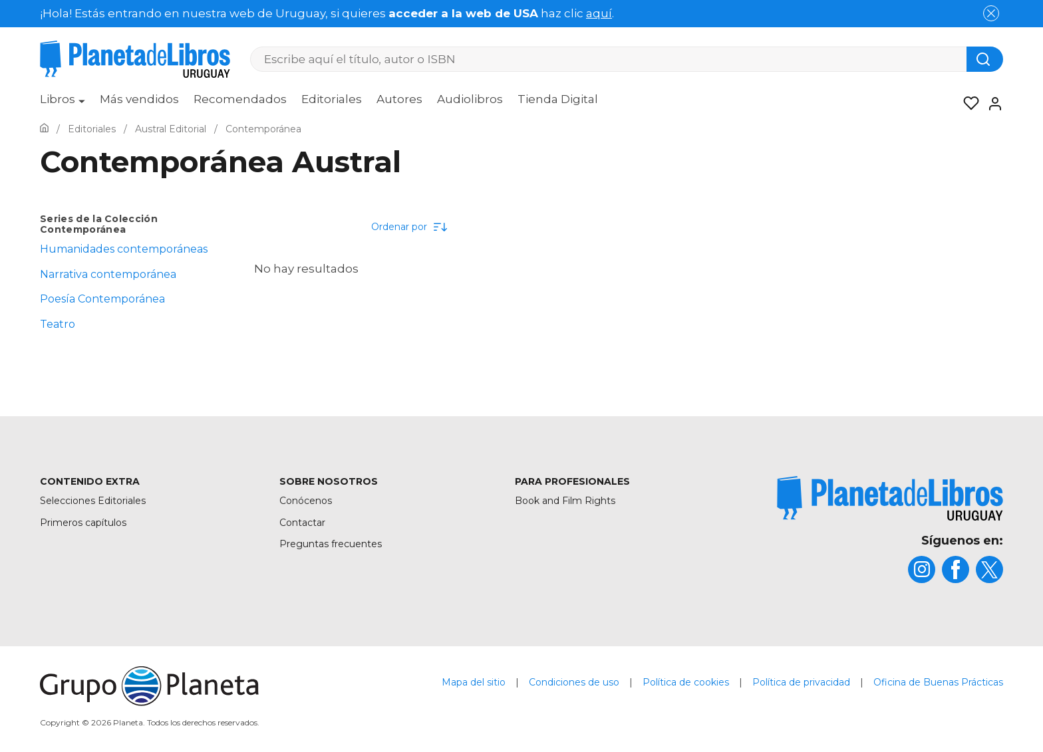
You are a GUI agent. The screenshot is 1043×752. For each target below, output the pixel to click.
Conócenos (305, 501)
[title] (890, 498)
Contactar (302, 523)
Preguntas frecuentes (330, 544)
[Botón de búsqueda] (985, 59)
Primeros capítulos (83, 523)
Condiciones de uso (574, 682)
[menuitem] (62, 104)
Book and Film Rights (565, 501)
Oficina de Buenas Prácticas (938, 682)
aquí (599, 13)
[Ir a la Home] (44, 129)
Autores (399, 99)
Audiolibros (470, 99)
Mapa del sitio (474, 682)
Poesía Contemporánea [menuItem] (102, 299)
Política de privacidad (801, 682)
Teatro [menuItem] (57, 324)
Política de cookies (686, 682)
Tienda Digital (558, 99)
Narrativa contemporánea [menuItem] (108, 274)
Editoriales (331, 99)
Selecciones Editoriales (93, 501)
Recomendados (240, 99)
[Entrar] (991, 104)
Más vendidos (139, 99)
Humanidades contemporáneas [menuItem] (124, 249)
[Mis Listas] (967, 104)
